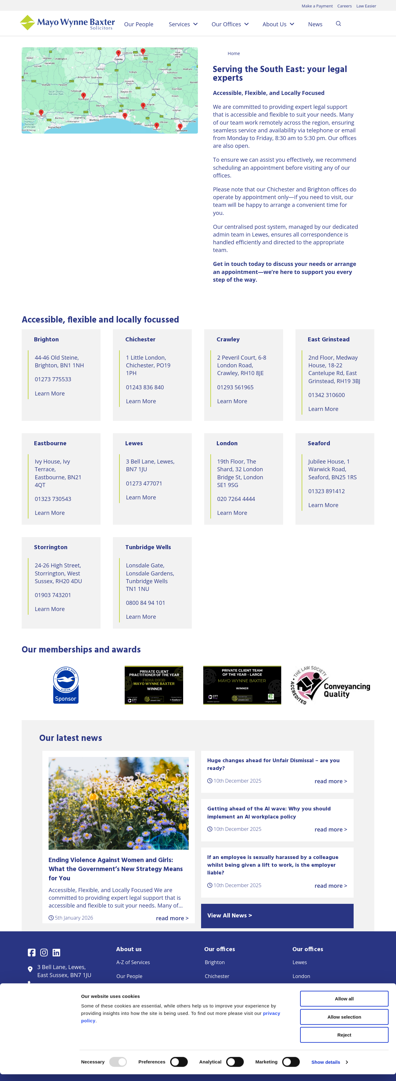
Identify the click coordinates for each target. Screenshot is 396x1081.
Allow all (344, 1005)
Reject (344, 1041)
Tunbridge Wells (148, 548)
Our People (138, 24)
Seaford (319, 444)
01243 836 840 (145, 387)
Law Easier (366, 6)
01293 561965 (235, 387)
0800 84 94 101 (145, 602)
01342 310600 (326, 395)
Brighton (46, 340)
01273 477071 (144, 483)
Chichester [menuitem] (217, 976)
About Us (274, 24)
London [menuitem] (301, 976)
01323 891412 (326, 491)
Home (234, 53)
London (227, 444)
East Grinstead (329, 340)
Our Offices (226, 24)
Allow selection (344, 1023)
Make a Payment (317, 6)
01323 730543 (53, 498)
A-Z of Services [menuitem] (133, 962)
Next (379, 685)
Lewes (134, 444)
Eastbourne (50, 444)
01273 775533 (53, 379)
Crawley (228, 340)
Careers (344, 6)
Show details (326, 1068)
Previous (17, 685)
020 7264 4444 (236, 498)
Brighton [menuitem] (215, 962)
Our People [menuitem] (129, 976)
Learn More (50, 393)
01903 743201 (53, 595)
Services (179, 24)
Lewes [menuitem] (300, 962)
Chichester (140, 340)
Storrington (50, 548)
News (315, 24)
